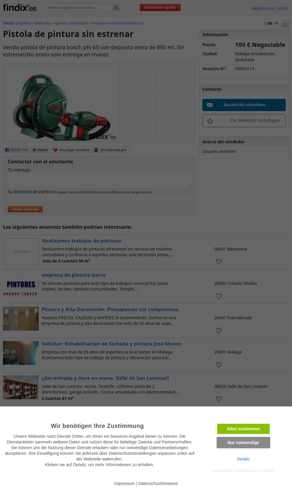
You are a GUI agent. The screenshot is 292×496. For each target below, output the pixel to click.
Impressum (124, 483)
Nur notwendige (243, 442)
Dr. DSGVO (266, 470)
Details (243, 459)
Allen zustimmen (243, 428)
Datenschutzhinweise (158, 483)
